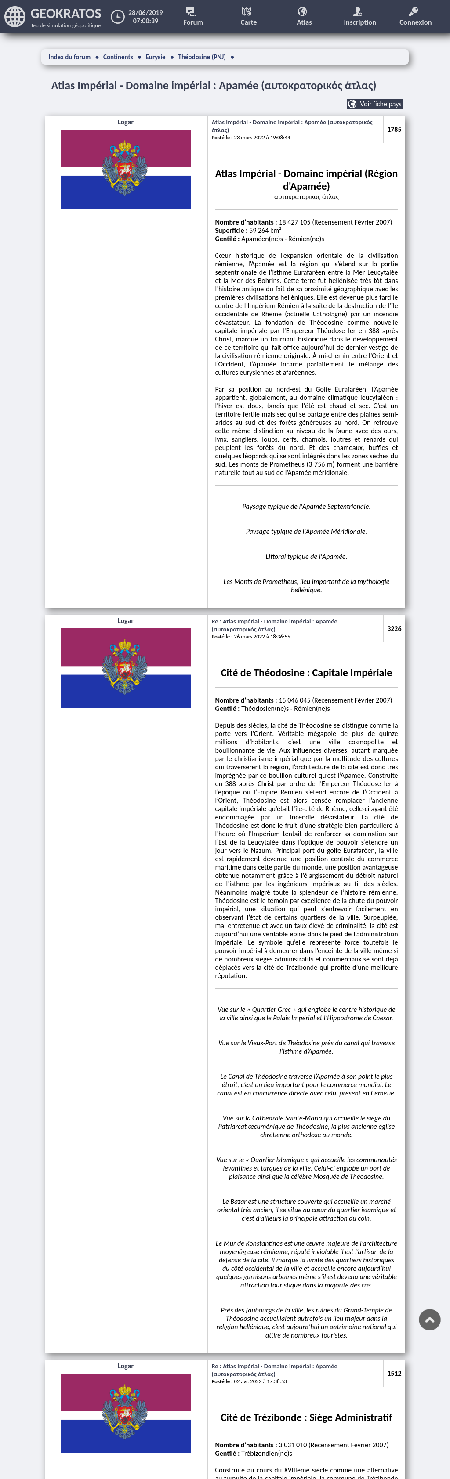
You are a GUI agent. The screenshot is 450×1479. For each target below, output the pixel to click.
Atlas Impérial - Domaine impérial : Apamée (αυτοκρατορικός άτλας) (231, 85)
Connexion (418, 17)
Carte (250, 17)
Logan (81, 126)
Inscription (362, 17)
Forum (195, 17)
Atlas (306, 17)
